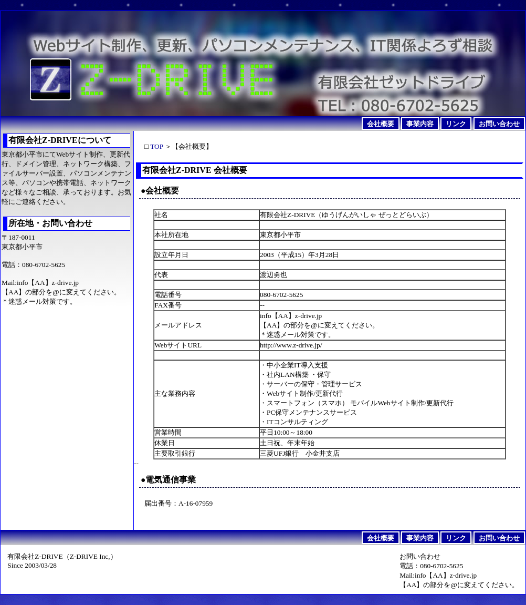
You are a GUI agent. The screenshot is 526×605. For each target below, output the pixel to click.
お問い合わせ (499, 123)
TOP (156, 146)
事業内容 (420, 123)
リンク (456, 123)
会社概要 (380, 123)
